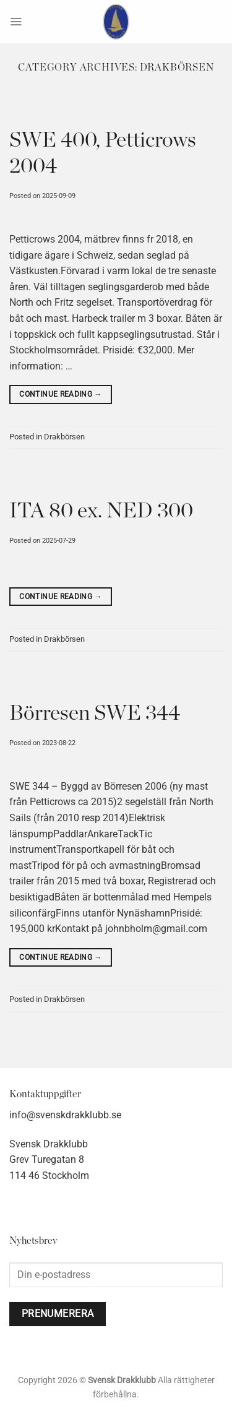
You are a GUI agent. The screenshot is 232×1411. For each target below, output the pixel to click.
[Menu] (16, 21)
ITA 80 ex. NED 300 (101, 511)
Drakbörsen (64, 436)
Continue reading (60, 394)
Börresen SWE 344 (94, 713)
